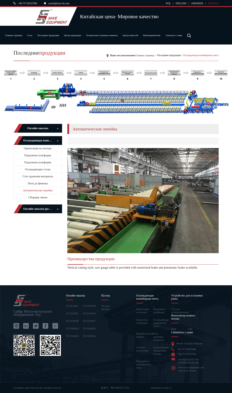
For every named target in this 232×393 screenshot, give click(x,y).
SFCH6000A (72, 336)
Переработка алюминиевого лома (144, 364)
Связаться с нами (174, 35)
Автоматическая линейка (38, 190)
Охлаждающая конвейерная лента (201, 55)
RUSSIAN (213, 3)
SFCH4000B (89, 328)
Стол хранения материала (37, 176)
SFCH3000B (72, 321)
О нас (29, 35)
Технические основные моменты (102, 35)
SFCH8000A (89, 336)
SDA (173, 329)
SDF (190, 329)
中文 (168, 3)
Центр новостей (130, 35)
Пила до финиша (38, 183)
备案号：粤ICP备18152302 (115, 388)
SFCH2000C (72, 313)
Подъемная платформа (37, 155)
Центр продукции (72, 35)
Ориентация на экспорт (38, 148)
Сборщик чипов (37, 197)
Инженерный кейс (152, 35)
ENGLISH (181, 3)
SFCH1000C (72, 306)
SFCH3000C (89, 321)
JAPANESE (197, 3)
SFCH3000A (89, 313)
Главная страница (13, 35)
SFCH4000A (72, 328)
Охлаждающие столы (38, 169)
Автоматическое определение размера (161, 350)
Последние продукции (48, 35)
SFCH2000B (89, 306)
